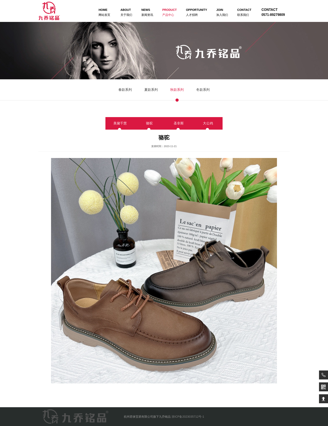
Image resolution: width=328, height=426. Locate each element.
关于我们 (126, 12)
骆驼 (149, 123)
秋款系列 (177, 89)
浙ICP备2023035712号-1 (188, 416)
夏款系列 (151, 89)
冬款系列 (203, 89)
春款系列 (125, 89)
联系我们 (244, 12)
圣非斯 (179, 123)
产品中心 (169, 12)
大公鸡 (208, 123)
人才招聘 (196, 12)
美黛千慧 (120, 123)
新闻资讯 (147, 12)
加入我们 (222, 12)
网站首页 (104, 12)
